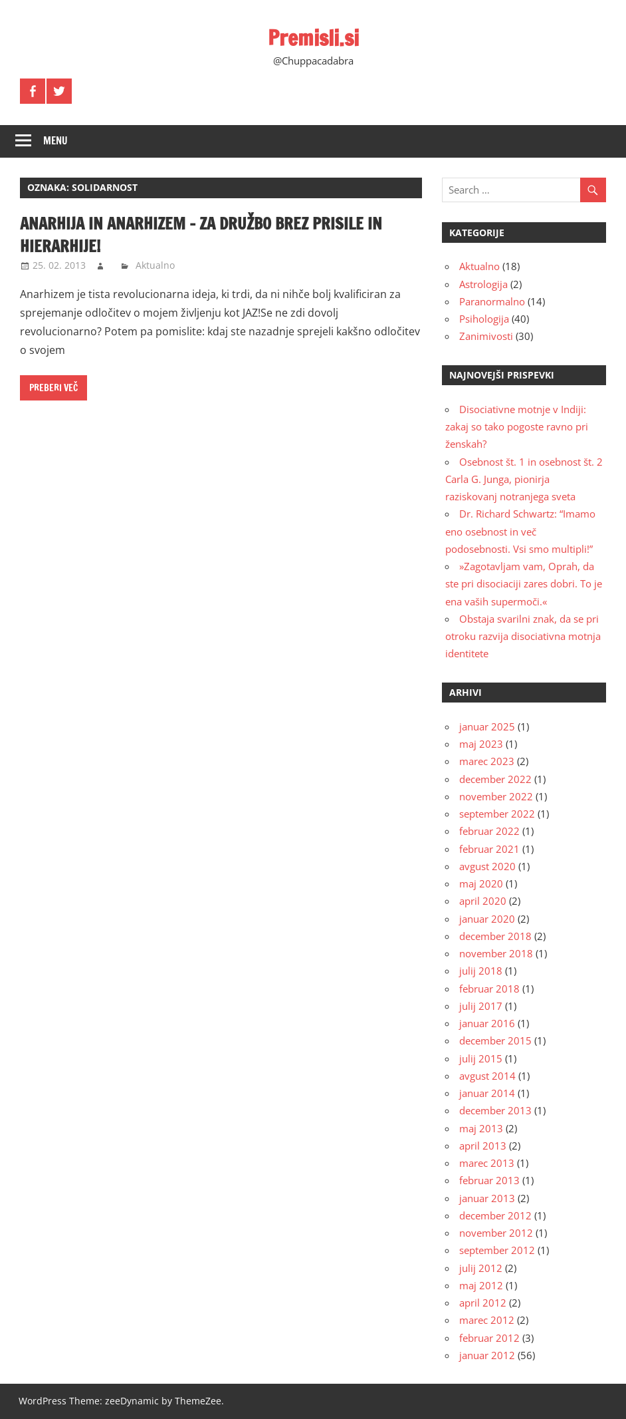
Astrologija (483, 284)
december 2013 (495, 1110)
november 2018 (496, 953)
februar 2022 (489, 831)
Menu (55, 141)
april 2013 (482, 1145)
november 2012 (496, 1232)
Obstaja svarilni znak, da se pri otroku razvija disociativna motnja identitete (523, 636)
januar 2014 (487, 1093)
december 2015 (495, 1040)
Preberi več (53, 387)
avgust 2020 (487, 866)
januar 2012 (487, 1355)
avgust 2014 (487, 1075)
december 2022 (495, 779)
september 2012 (497, 1250)
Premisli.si (313, 38)
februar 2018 (489, 988)
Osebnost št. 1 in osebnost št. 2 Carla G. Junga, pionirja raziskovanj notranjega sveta (524, 479)
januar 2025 (487, 726)
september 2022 (497, 813)
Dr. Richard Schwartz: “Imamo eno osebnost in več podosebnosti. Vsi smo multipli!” (520, 531)
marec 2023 (486, 761)
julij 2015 (480, 1058)
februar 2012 (489, 1337)
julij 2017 (480, 1006)
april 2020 (482, 900)
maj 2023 (481, 743)
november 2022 (496, 796)
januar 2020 (487, 918)
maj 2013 (481, 1128)
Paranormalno (492, 301)
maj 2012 (481, 1285)
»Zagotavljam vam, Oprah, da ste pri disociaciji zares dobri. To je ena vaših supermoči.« (523, 583)
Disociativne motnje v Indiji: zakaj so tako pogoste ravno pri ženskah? (516, 426)
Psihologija (484, 318)
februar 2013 (489, 1180)
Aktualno (155, 265)
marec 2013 (486, 1163)
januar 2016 (487, 1023)
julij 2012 (480, 1268)
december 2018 (495, 936)
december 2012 (495, 1215)
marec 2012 (486, 1320)
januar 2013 (487, 1198)
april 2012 (482, 1302)
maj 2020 (481, 883)
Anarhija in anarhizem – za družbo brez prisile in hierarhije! (201, 234)
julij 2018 (480, 970)
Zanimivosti (486, 336)
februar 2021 (489, 849)
